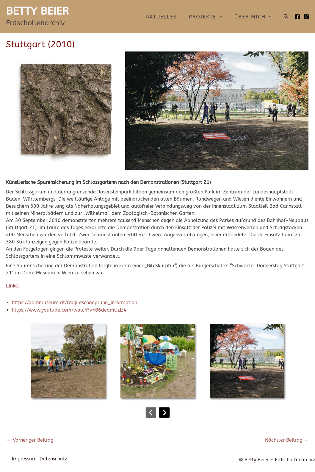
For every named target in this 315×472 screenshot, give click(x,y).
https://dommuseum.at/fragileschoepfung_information (74, 302)
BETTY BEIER (37, 11)
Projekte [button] (208, 17)
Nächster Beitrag (286, 440)
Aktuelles (165, 17)
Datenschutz (55, 459)
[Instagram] (306, 16)
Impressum (24, 459)
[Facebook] (297, 16)
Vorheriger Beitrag (30, 440)
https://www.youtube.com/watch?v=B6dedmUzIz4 (69, 309)
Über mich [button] (253, 17)
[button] (222, 17)
